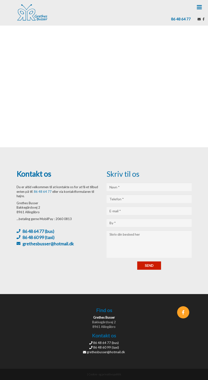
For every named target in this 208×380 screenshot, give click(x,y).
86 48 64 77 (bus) (38, 231)
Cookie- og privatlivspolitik (104, 374)
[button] (199, 7)
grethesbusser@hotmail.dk (48, 243)
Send (149, 265)
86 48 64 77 (181, 19)
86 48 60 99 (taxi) (38, 237)
